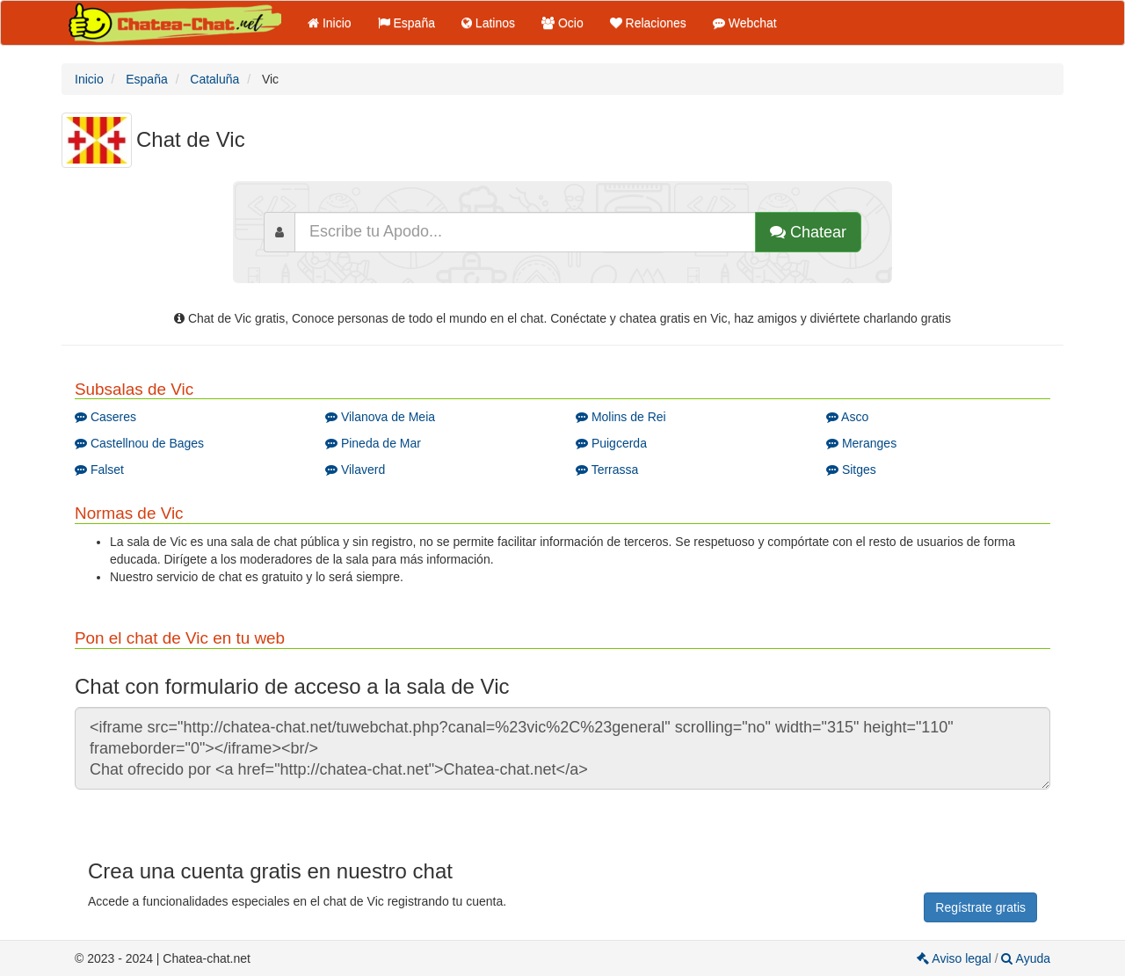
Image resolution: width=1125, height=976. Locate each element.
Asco (847, 417)
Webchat (745, 23)
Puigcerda (611, 443)
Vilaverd (355, 470)
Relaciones (648, 23)
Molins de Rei (621, 417)
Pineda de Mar (373, 443)
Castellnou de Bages (139, 443)
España (406, 23)
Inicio (330, 23)
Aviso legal (955, 958)
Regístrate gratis (980, 907)
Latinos (488, 23)
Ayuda (1025, 958)
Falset (99, 470)
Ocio (562, 23)
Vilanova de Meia (380, 417)
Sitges (851, 470)
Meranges (861, 443)
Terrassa (607, 470)
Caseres (105, 417)
